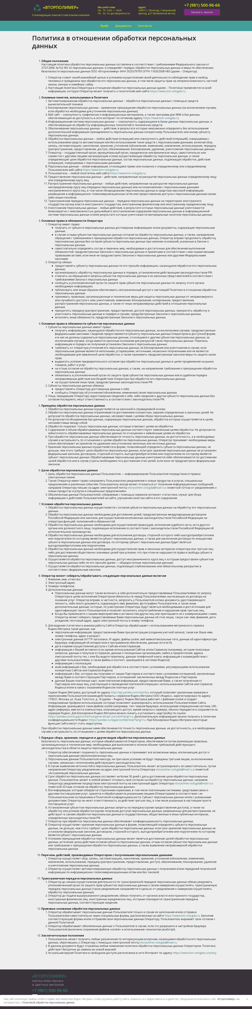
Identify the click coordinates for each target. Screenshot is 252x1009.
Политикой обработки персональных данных (48, 1002)
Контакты (145, 26)
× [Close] (247, 999)
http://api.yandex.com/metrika (130, 692)
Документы (123, 26)
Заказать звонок (202, 12)
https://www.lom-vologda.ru (167, 91)
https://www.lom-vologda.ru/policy (194, 953)
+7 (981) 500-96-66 (202, 5)
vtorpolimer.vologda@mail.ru (146, 487)
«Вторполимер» (49, 976)
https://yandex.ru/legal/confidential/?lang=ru (117, 720)
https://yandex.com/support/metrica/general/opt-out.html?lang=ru (90, 716)
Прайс (104, 26)
